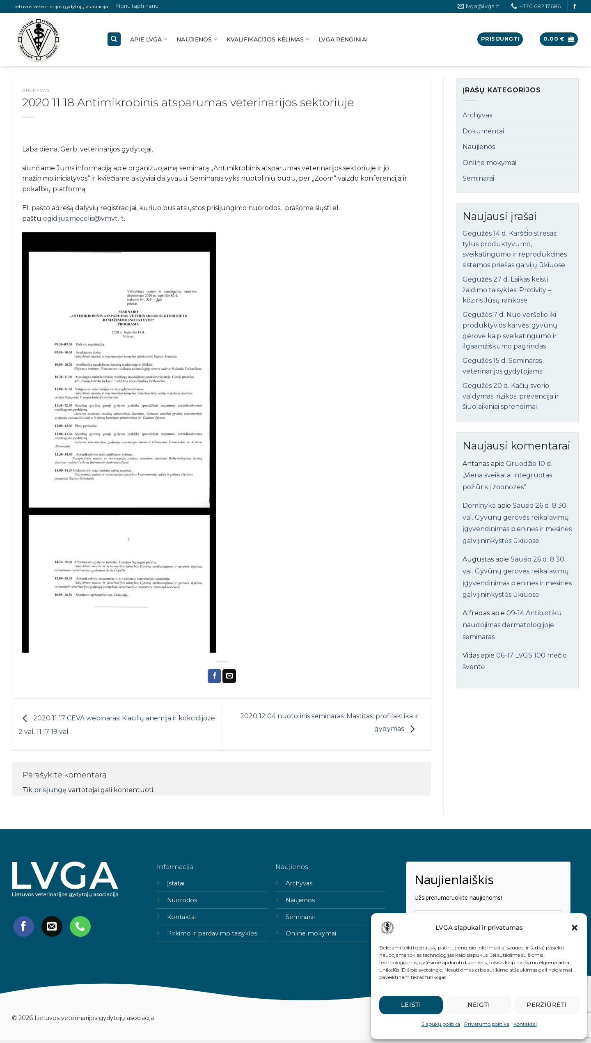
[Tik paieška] (114, 39)
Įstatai (175, 883)
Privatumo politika (486, 1024)
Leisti (411, 1005)
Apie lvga (148, 39)
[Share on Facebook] (214, 676)
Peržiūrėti (547, 1005)
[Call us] (80, 926)
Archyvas (36, 90)
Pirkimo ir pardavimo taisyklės (212, 933)
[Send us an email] (51, 926)
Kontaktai (525, 1024)
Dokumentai (483, 131)
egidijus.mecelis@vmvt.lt (83, 218)
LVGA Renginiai (343, 39)
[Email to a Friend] (229, 676)
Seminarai (478, 178)
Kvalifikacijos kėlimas (268, 39)
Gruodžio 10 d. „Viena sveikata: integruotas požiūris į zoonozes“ (507, 475)
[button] (574, 928)
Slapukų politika (440, 1024)
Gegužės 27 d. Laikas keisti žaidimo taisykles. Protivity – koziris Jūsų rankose (507, 289)
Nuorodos (182, 900)
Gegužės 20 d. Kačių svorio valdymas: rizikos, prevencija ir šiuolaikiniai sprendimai (511, 396)
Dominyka (479, 505)
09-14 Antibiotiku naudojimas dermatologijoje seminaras (512, 625)
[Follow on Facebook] (574, 6)
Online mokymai (489, 163)
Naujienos (197, 39)
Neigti (478, 1005)
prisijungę (50, 790)
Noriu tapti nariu (137, 6)
